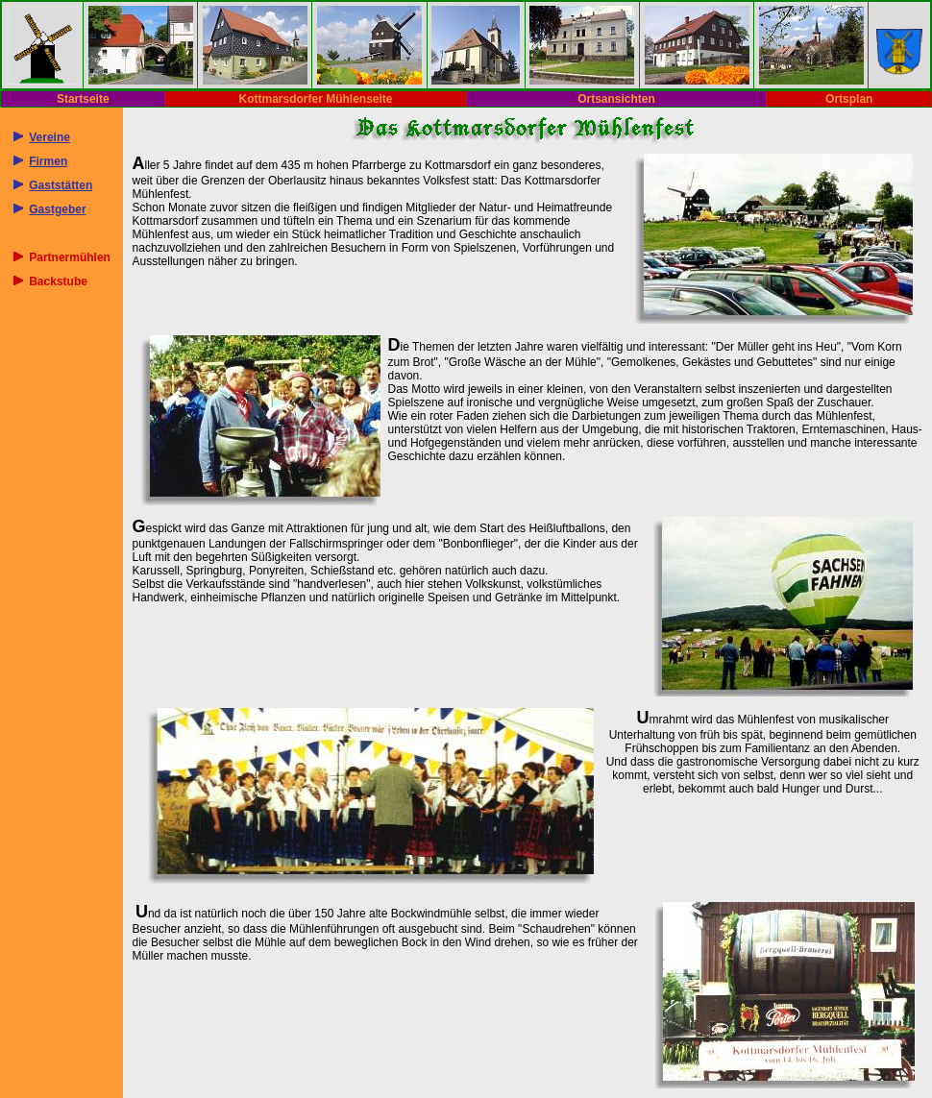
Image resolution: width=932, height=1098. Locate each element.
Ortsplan (848, 99)
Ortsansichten (616, 99)
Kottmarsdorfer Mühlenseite (315, 99)
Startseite (83, 99)
